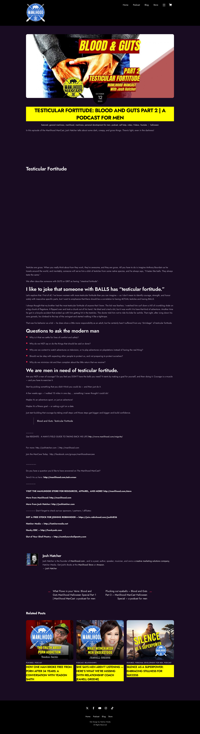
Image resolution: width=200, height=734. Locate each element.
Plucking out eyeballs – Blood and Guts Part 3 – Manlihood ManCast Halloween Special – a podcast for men (126, 594)
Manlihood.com (78, 561)
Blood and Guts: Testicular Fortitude (55, 421)
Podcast (136, 4)
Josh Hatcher (52, 555)
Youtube (143, 125)
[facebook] (93, 707)
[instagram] (106, 707)
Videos (136, 125)
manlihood (70, 125)
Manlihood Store (85, 564)
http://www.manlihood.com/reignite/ (105, 436)
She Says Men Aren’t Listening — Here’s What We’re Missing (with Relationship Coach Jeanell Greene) (99, 673)
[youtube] (99, 707)
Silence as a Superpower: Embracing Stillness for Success (145, 671)
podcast (115, 125)
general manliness (56, 125)
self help (122, 125)
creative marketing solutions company (152, 561)
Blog (147, 4)
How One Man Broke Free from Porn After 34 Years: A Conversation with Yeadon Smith (49, 673)
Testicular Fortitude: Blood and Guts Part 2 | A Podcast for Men (100, 114)
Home (125, 4)
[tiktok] (112, 707)
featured (44, 125)
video (130, 125)
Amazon (100, 564)
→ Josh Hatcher (50, 568)
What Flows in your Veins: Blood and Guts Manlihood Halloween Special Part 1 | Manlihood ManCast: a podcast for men (74, 594)
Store (155, 4)
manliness (80, 125)
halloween (154, 125)
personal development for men (97, 125)
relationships (90, 662)
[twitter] (87, 707)
